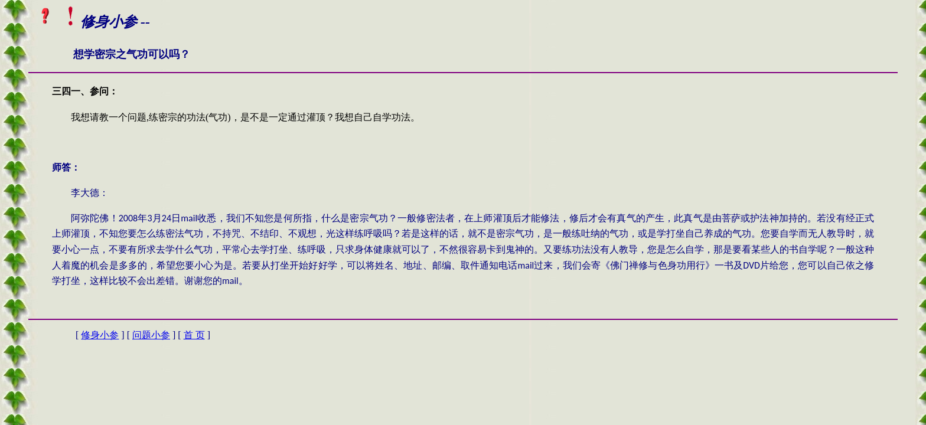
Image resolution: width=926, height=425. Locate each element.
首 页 (194, 335)
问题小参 (151, 335)
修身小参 (100, 335)
